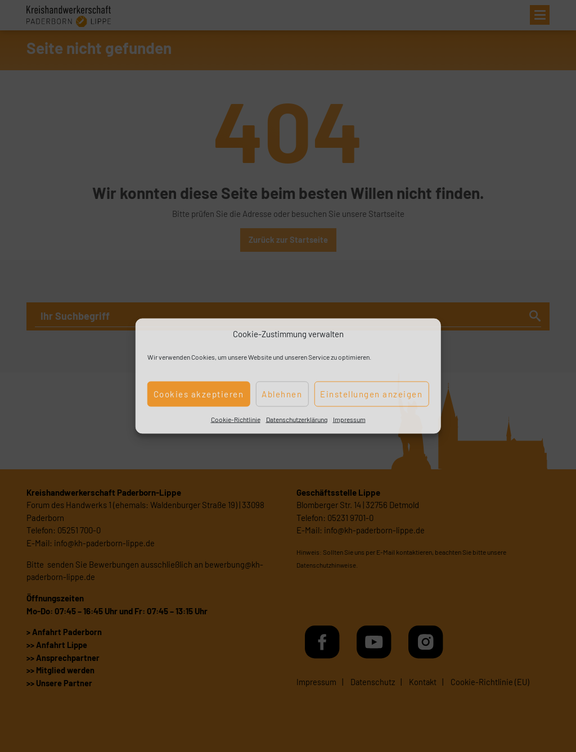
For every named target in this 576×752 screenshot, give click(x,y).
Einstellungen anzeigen (371, 394)
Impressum (349, 419)
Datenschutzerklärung (296, 419)
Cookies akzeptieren (199, 394)
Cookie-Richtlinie (235, 419)
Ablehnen (282, 394)
